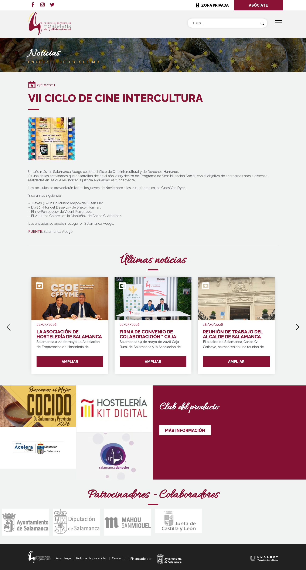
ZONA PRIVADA (215, 5)
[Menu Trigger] (278, 23)
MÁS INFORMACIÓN (185, 430)
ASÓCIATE (258, 5)
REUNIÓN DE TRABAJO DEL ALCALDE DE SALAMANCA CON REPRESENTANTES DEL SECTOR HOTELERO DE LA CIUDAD (234, 334)
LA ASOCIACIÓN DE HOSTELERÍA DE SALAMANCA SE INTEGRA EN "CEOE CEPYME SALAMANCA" (69, 334)
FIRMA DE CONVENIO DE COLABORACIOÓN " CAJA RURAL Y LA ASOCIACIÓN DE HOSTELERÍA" (150, 334)
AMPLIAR (70, 361)
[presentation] (9, 325)
